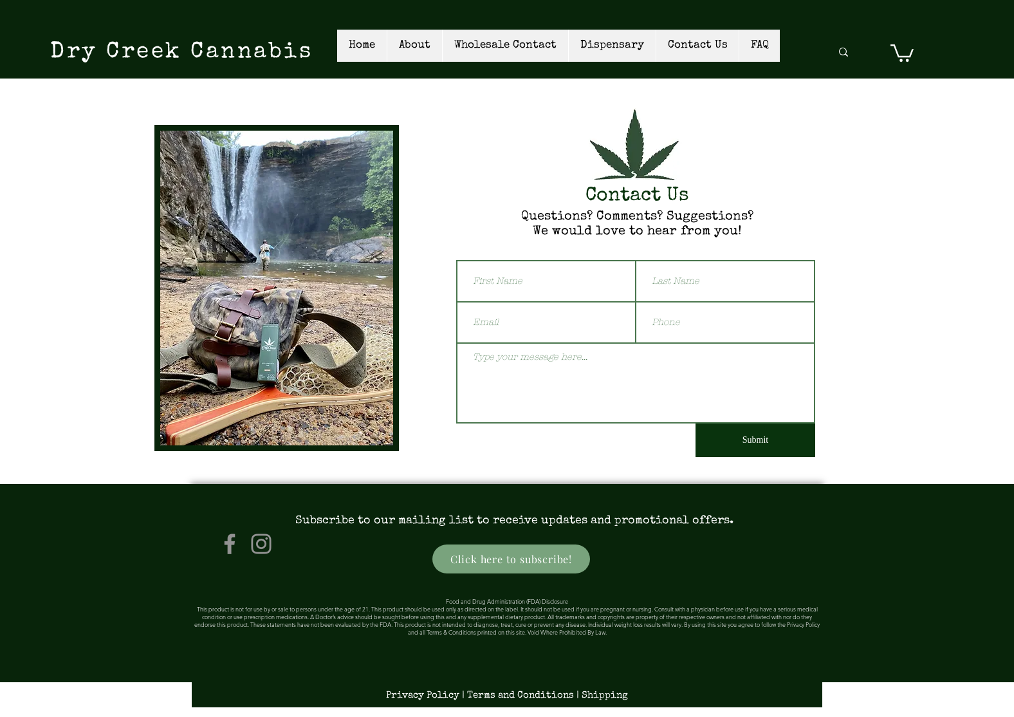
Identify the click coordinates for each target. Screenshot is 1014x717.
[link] (902, 52)
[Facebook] (229, 543)
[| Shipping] (603, 695)
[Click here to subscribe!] (511, 559)
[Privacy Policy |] (426, 695)
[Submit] (755, 440)
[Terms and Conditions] (522, 695)
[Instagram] (261, 543)
